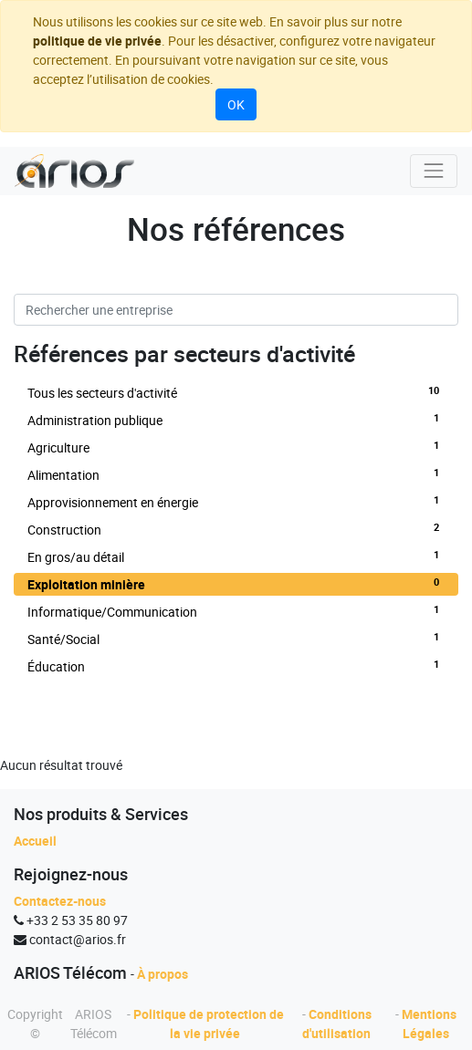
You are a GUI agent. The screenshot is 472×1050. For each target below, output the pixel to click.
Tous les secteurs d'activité (236, 392)
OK (236, 104)
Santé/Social (236, 638)
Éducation (236, 666)
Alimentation (236, 474)
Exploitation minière (236, 584)
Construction (236, 529)
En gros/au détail (236, 556)
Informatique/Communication (236, 611)
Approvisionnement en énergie (236, 502)
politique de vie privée (97, 40)
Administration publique (236, 420)
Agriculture (236, 447)
